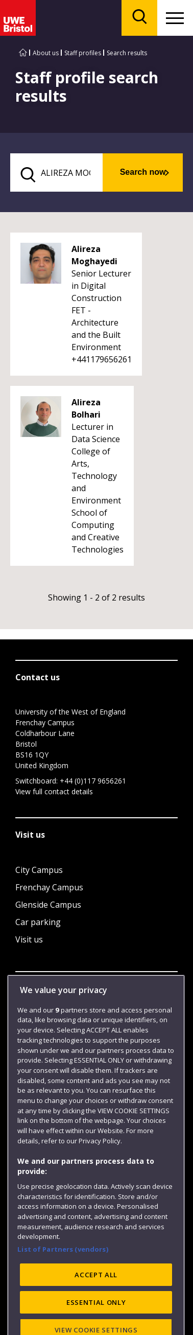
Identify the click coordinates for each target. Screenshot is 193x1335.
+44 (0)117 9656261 (93, 781)
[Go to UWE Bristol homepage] (23, 53)
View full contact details (54, 791)
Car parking (38, 922)
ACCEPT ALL (96, 1316)
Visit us (29, 939)
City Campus (39, 870)
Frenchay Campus (49, 887)
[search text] (56, 172)
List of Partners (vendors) (62, 1290)
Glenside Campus (48, 904)
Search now (143, 172)
